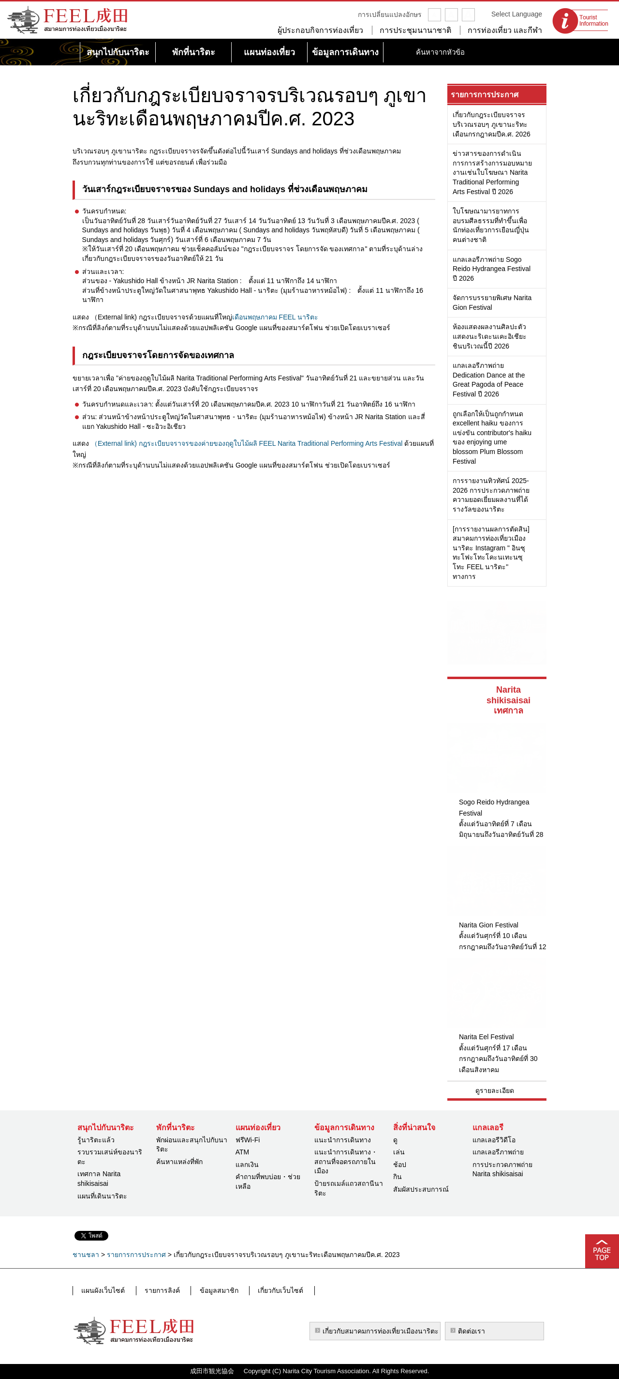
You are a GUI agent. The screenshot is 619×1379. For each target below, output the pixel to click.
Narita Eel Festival (486, 1037)
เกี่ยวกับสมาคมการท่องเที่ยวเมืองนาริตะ (381, 1331)
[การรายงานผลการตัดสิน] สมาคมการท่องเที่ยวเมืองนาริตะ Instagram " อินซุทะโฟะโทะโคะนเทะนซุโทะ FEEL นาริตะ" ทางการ (491, 552)
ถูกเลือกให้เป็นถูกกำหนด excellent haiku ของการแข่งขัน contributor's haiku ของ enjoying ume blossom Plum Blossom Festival (492, 437)
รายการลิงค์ (158, 1290)
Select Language (516, 14)
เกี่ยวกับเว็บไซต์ (269, 1290)
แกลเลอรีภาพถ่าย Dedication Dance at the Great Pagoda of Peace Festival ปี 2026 (489, 380)
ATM (243, 1152)
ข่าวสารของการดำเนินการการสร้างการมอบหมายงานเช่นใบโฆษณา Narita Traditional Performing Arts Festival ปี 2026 (492, 172)
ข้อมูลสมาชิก (211, 1290)
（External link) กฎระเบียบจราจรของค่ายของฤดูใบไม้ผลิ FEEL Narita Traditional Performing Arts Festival (246, 443)
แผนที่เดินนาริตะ (102, 1196)
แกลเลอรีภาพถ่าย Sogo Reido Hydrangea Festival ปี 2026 (492, 269)
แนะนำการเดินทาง (342, 1140)
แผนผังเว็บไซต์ (102, 1290)
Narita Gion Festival (488, 925)
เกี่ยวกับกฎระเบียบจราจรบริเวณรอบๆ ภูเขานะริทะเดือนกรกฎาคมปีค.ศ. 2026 (492, 124)
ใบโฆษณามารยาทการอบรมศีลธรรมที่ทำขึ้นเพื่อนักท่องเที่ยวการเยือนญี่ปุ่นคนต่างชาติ (491, 225)
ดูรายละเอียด (494, 1090)
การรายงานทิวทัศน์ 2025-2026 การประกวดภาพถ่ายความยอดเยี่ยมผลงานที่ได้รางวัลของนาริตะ (491, 495)
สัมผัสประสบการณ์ (421, 1189)
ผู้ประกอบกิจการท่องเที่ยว (320, 30)
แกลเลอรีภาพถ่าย (498, 1152)
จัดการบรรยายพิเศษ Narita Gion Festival (492, 302)
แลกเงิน (247, 1164)
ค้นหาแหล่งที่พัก (179, 1162)
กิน (397, 1177)
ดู (395, 1140)
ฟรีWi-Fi (248, 1140)
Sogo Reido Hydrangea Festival (494, 807)
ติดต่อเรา (471, 1331)
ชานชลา (86, 1254)
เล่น (399, 1152)
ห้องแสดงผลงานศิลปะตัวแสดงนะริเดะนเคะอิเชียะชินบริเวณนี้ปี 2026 (490, 336)
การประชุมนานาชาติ (415, 30)
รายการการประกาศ (484, 95)
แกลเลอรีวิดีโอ (494, 1140)
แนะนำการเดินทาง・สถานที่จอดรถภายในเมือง (346, 1161)
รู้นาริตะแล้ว (96, 1140)
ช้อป (399, 1164)
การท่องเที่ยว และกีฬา (505, 30)
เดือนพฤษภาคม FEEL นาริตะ (275, 317)
